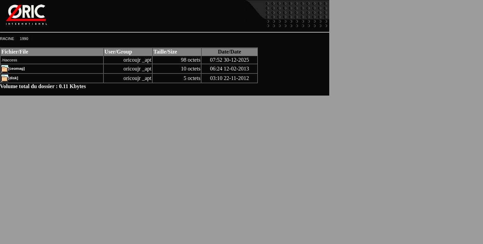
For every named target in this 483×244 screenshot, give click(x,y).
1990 (24, 39)
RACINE (7, 39)
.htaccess (9, 60)
